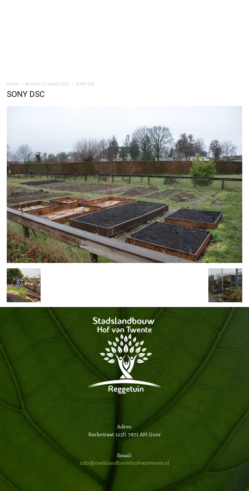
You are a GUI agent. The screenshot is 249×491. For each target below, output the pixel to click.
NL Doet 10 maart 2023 (47, 84)
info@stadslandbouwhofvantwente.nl (124, 462)
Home (13, 84)
